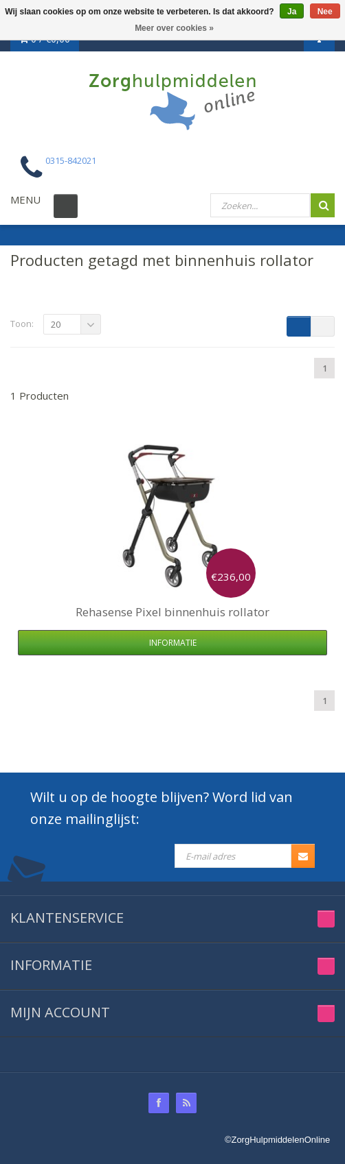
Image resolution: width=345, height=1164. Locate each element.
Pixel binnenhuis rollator (172, 612)
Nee (325, 11)
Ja (291, 11)
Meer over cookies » (174, 28)
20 (55, 324)
